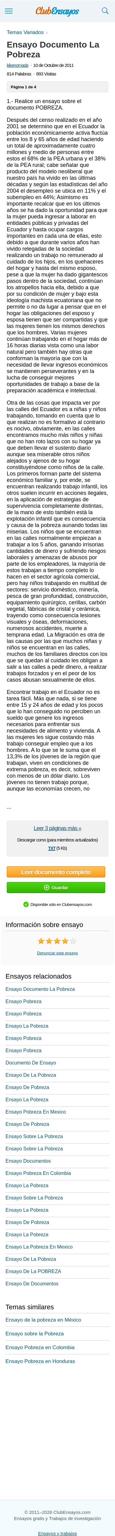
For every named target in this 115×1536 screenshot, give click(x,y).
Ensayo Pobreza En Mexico (36, 1111)
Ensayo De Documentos (32, 1283)
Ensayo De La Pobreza (31, 1075)
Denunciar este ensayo (57, 953)
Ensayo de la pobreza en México (43, 1320)
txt (51, 847)
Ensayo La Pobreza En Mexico (39, 1246)
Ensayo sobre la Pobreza (35, 1334)
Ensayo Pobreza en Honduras (40, 1361)
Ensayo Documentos (28, 1161)
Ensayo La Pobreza (27, 1026)
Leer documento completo (56, 871)
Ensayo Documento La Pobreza (40, 989)
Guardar (56, 887)
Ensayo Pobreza (23, 1001)
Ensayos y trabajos (57, 1533)
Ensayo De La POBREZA (33, 1271)
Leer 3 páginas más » (57, 828)
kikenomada (17, 65)
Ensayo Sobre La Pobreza (34, 1136)
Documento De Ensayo (31, 1062)
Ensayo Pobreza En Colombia (38, 1173)
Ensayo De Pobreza (27, 1087)
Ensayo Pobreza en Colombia (40, 1347)
